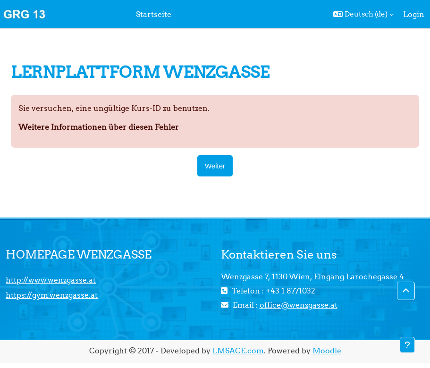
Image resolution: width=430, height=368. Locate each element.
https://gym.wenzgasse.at (52, 295)
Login (413, 14)
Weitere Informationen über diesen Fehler (98, 127)
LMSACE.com (238, 350)
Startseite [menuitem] (153, 14)
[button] (363, 14)
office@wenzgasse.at (298, 304)
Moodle (326, 350)
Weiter (215, 166)
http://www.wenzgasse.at (51, 279)
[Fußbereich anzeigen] (407, 345)
